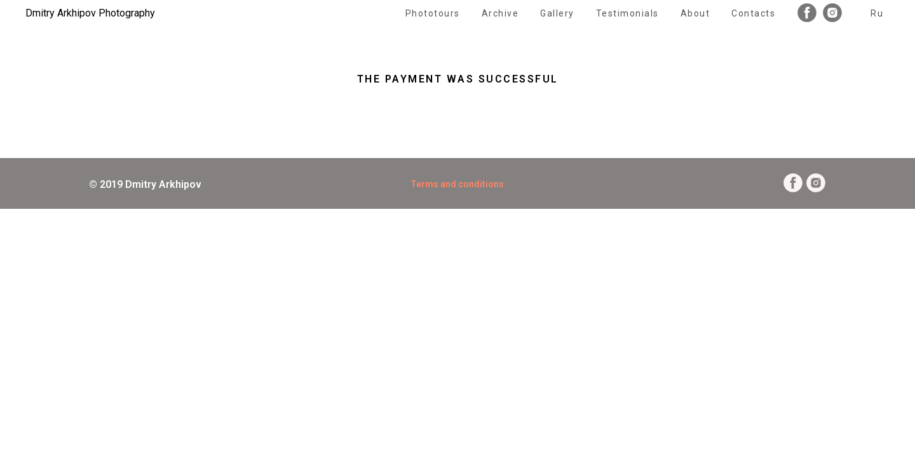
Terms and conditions (457, 184)
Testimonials (627, 13)
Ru (877, 13)
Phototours (432, 13)
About (695, 13)
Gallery (557, 13)
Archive (500, 13)
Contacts (753, 13)
